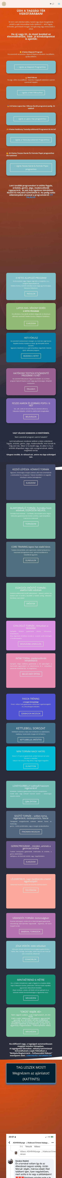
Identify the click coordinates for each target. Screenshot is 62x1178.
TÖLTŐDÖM (30, 890)
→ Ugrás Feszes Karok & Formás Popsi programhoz (31, 168)
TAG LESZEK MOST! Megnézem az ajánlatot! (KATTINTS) (31, 1073)
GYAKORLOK (30, 959)
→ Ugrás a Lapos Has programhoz (31, 118)
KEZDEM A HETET (31, 356)
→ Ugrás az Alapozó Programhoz (31, 67)
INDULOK (31, 293)
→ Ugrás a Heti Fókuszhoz (31, 92)
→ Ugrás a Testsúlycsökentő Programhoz (31, 139)
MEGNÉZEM (30, 998)
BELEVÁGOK (31, 416)
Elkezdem (31, 389)
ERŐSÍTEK (30, 603)
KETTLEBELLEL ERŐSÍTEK (31, 739)
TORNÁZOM (30, 523)
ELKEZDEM (31, 323)
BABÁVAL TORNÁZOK (30, 931)
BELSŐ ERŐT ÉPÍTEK (31, 674)
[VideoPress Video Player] (21, 236)
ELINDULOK (30, 560)
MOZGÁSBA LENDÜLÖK (30, 644)
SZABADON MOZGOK (30, 713)
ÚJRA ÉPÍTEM (31, 801)
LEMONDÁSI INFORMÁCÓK (39, 1055)
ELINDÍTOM (31, 766)
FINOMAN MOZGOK (31, 831)
